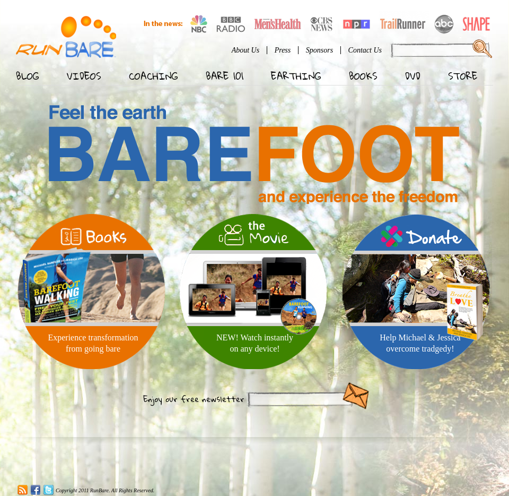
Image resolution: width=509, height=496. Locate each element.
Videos (84, 76)
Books (363, 76)
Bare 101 (224, 76)
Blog (27, 76)
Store (463, 76)
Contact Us (365, 50)
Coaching (153, 76)
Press (283, 50)
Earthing (296, 76)
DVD (412, 76)
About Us (246, 50)
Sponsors (319, 50)
